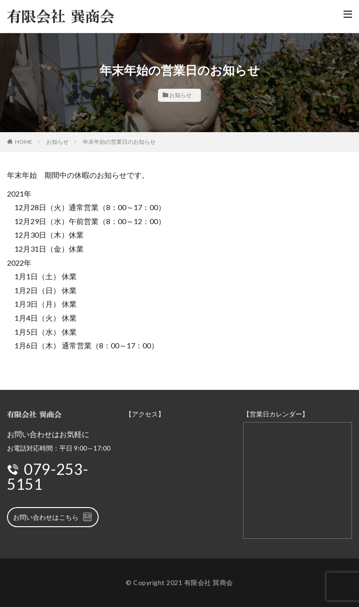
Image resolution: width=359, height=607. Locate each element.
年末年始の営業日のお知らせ (119, 141)
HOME (23, 141)
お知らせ (180, 95)
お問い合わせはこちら (53, 517)
